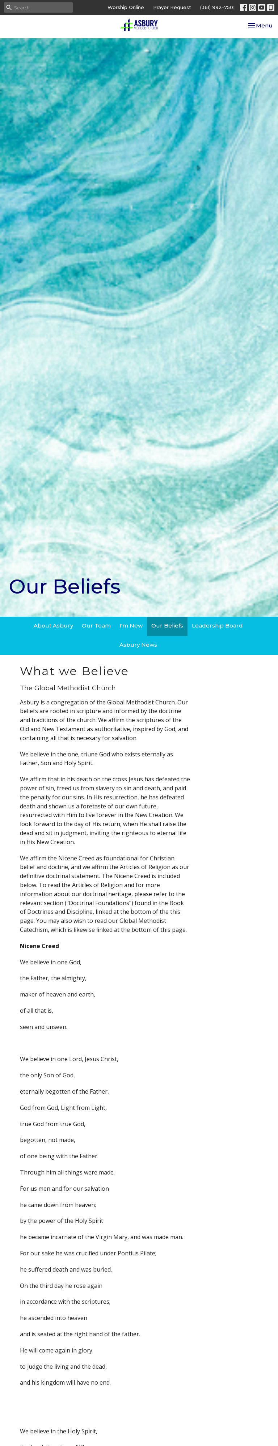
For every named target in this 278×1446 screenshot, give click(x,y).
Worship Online (126, 7)
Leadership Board (217, 625)
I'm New (131, 625)
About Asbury (53, 625)
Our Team (96, 625)
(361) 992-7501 (217, 7)
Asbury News (138, 644)
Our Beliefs (167, 625)
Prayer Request (172, 7)
